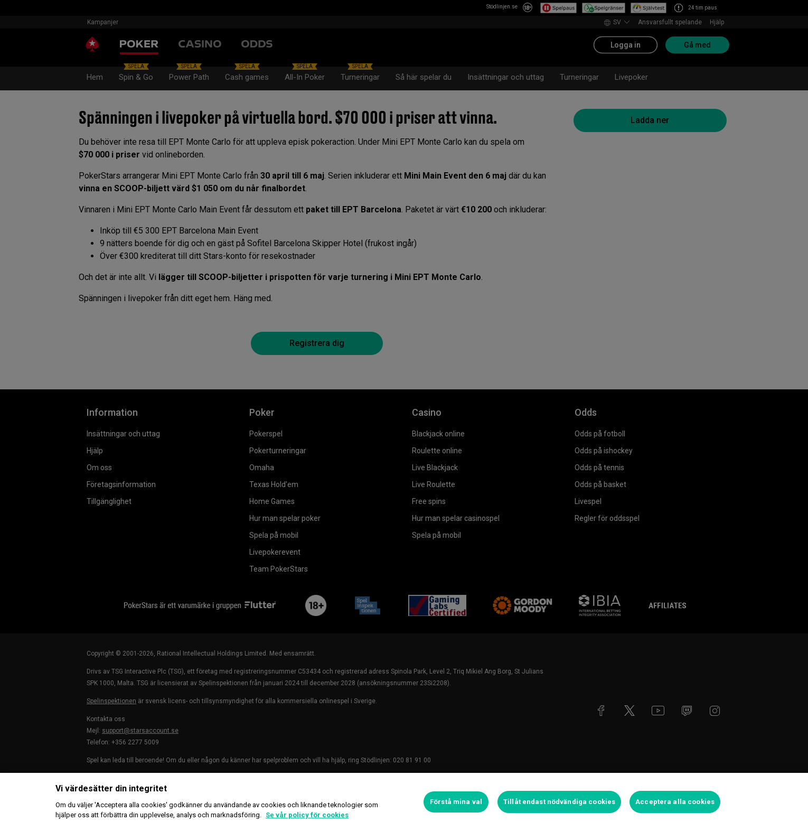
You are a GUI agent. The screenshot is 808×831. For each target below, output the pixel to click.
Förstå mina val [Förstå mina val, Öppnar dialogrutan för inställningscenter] (456, 802)
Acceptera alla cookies (675, 802)
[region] (404, 802)
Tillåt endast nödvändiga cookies (559, 802)
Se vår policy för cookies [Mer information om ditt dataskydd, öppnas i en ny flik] (307, 815)
